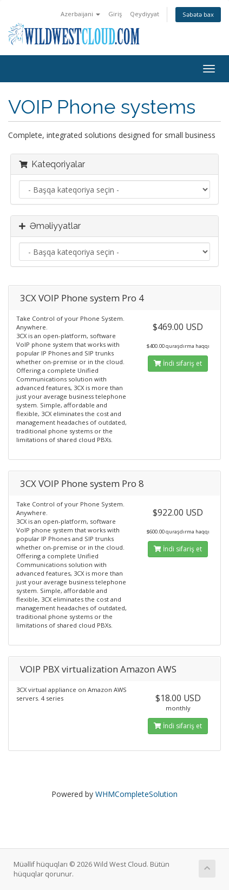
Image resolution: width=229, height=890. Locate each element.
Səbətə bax (198, 14)
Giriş (115, 14)
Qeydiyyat (144, 14)
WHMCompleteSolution (136, 794)
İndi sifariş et (178, 363)
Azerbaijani (80, 14)
